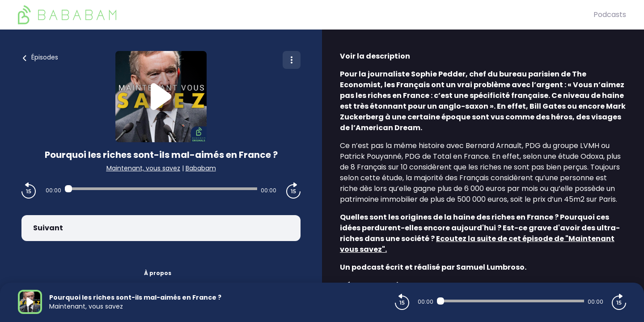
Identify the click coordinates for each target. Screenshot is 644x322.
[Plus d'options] (292, 60)
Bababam (201, 168)
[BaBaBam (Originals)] (305, 14)
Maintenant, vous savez (143, 168)
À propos (157, 273)
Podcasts (609, 14)
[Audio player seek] (161, 189)
